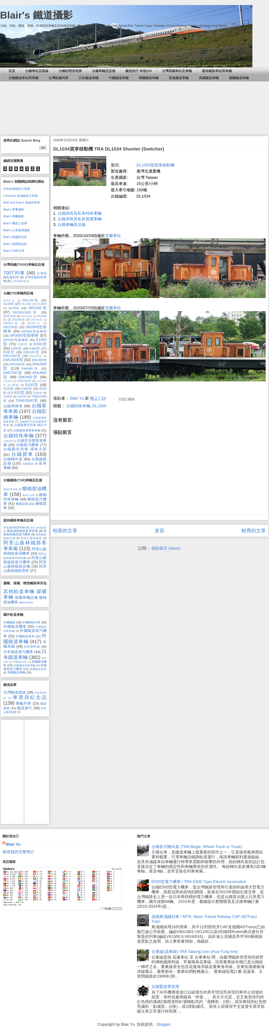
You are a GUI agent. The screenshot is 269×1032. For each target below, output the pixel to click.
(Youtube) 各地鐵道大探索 (20, 195)
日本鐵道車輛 (88, 78)
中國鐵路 (9, 622)
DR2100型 (9, 316)
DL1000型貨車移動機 (155, 165)
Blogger (163, 1024)
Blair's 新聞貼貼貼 (15, 244)
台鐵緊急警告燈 (165, 986)
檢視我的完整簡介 (18, 852)
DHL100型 (31, 300)
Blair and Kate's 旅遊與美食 (21, 202)
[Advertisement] (134, 106)
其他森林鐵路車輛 (14, 527)
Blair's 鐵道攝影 (36, 15)
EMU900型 (28, 377)
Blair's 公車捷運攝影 (16, 230)
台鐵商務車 (13, 406)
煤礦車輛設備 (26, 597)
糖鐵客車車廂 (10, 489)
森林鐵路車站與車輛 (217, 71)
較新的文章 (65, 530)
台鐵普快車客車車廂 (26, 430)
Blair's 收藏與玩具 (15, 237)
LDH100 (7, 381)
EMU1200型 (12, 356)
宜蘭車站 (113, 235)
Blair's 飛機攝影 (13, 216)
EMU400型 (17, 364)
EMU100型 (31, 352)
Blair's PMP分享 (14, 250)
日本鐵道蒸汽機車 (18, 652)
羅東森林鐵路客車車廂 (22, 531)
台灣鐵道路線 (14, 692)
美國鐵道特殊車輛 (25, 665)
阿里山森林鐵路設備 (24, 564)
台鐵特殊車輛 (78, 406)
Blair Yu (13, 844)
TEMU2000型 (26, 400)
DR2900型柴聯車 (33, 331)
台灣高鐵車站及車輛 (177, 71)
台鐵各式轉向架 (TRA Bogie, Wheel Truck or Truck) (196, 846)
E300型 (16, 348)
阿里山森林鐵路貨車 (24, 568)
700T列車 (14, 272)
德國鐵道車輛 (239, 78)
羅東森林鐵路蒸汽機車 (24, 532)
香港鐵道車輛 (179, 78)
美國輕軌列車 (19, 662)
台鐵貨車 (22, 454)
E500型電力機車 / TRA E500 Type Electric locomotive (198, 881)
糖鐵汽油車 (28, 495)
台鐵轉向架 (13, 459)
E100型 (22, 344)
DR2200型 (26, 316)
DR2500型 (37, 319)
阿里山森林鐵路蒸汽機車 (24, 560)
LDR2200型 (24, 380)
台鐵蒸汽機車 (27, 445)
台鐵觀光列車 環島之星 (24, 449)
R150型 (8, 388)
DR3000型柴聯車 (24, 335)
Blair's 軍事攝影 (13, 209)
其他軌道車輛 (19, 591)
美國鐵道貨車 (38, 669)
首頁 (11, 71)
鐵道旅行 (24, 708)
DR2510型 (11, 323)
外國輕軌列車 (31, 622)
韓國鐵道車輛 (149, 78)
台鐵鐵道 (28, 463)
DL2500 (14, 308)
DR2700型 (10, 327)
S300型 (7, 396)
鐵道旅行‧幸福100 (138, 71)
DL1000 (99, 406)
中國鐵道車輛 (119, 78)
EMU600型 (30, 368)
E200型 (40, 344)
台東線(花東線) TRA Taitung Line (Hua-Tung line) (194, 951)
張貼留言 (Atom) (165, 548)
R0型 (15, 385)
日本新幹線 (32, 646)
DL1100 (26, 303)
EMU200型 (35, 356)
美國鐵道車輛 (209, 78)
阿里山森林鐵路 (31, 538)
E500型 (9, 352)
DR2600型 (34, 323)
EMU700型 (13, 373)
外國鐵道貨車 (25, 636)
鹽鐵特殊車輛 (26, 602)
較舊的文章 (254, 530)
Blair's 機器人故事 (15, 223)
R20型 (19, 393)
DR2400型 (18, 319)
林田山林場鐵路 (38, 527)
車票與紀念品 (29, 697)
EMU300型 (39, 360)
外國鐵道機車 (14, 626)
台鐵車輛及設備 (103, 71)
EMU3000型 (13, 360)
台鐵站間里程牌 (70, 71)
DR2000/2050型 (25, 312)
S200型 (37, 392)
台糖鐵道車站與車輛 (23, 78)
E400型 (34, 348)
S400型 (21, 396)
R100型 (32, 385)
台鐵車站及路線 (36, 71)
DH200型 (9, 300)
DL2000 (41, 303)
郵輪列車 (24, 703)
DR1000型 (37, 308)
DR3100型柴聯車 (15, 340)
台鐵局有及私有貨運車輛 (79, 219)
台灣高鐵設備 (19, 281)
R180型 (26, 388)
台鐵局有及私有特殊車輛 (79, 213)
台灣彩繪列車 (58, 78)
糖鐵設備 (22, 503)
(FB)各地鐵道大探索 (16, 188)
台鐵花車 (8, 441)
